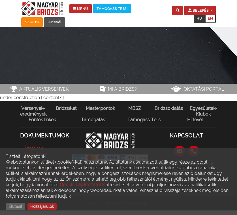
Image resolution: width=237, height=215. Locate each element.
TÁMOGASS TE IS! (112, 9)
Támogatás (93, 119)
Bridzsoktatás (169, 108)
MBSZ (134, 108)
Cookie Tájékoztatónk (82, 184)
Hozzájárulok (42, 206)
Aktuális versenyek (44, 89)
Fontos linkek (42, 119)
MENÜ (80, 9)
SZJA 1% (32, 22)
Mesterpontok (100, 108)
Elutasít (15, 206)
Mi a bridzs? (122, 89)
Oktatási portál (203, 89)
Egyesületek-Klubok (203, 111)
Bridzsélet (66, 108)
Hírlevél (54, 22)
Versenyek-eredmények (33, 111)
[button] (177, 10)
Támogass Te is (144, 119)
